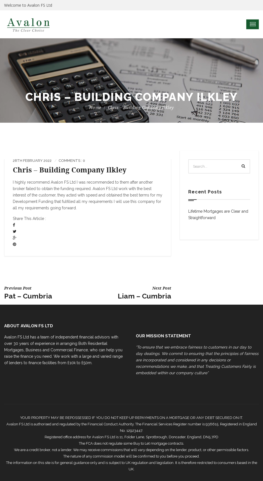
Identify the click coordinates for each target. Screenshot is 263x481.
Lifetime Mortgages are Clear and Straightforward (218, 214)
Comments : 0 (72, 160)
